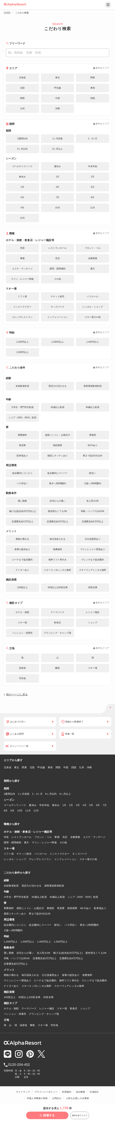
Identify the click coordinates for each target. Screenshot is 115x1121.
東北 (16, 767)
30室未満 (48, 997)
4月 (84, 805)
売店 (64, 837)
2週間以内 (9, 793)
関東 (24, 767)
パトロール (40, 853)
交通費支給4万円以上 (71, 958)
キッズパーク (79, 853)
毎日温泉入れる (30, 975)
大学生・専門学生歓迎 (16, 897)
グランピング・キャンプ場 (44, 1013)
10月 (20, 810)
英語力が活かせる (32, 885)
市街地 (54, 1025)
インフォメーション (65, 859)
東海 (50, 767)
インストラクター (60, 853)
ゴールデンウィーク (15, 805)
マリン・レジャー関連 (44, 842)
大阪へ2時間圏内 (13, 930)
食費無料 (87, 975)
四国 (73, 767)
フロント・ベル (43, 837)
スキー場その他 (88, 859)
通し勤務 (9, 952)
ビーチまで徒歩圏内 (45, 980)
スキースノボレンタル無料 (36, 986)
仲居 (6, 837)
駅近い (58, 924)
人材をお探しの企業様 (77, 1098)
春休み (56, 805)
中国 (65, 767)
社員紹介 (94, 1092)
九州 (81, 767)
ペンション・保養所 (15, 1013)
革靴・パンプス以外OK (17, 958)
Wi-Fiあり (85, 908)
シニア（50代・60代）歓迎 (83, 897)
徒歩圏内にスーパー (40, 924)
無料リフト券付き (69, 980)
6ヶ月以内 (51, 793)
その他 (63, 842)
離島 (32, 1025)
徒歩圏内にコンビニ (15, 924)
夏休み (32, 805)
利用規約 (66, 1092)
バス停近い (70, 924)
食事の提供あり (70, 975)
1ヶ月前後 (24, 793)
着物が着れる (11, 975)
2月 (71, 805)
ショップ (85, 1008)
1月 (64, 805)
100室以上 (9, 997)
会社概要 (80, 1092)
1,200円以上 (11, 941)
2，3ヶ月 (37, 793)
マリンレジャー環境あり (17, 980)
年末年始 (44, 805)
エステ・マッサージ (94, 837)
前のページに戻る (17, 694)
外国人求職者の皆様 (37, 1098)
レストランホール (22, 837)
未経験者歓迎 (11, 885)
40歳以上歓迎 (57, 897)
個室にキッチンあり (15, 913)
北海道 (7, 767)
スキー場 (62, 1008)
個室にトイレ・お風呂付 (30, 908)
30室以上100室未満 (29, 997)
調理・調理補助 (12, 842)
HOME (7, 12)
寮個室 (50, 908)
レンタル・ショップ (15, 859)
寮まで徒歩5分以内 (39, 913)
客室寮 (61, 908)
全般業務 (75, 837)
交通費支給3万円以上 (45, 958)
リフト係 (9, 853)
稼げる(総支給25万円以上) (68, 952)
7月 (105, 805)
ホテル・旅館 (11, 1008)
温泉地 (23, 1025)
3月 (78, 805)
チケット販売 (24, 853)
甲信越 (41, 767)
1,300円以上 (27, 941)
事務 (57, 837)
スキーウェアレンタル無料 (69, 986)
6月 (98, 805)
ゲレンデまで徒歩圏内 (94, 980)
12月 (36, 810)
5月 (91, 805)
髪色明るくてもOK (96, 952)
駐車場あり (100, 908)
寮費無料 (9, 908)
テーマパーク (29, 1008)
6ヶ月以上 (65, 793)
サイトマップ (23, 1092)
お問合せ (56, 1098)
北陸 (32, 767)
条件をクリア (102, 68)
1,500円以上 (61, 941)
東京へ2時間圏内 (89, 924)
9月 (12, 810)
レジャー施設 (46, 1008)
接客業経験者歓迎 (54, 885)
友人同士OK (43, 952)
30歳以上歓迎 (39, 897)
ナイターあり (11, 986)
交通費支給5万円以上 (16, 963)
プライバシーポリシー (46, 1092)
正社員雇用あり (50, 975)
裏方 (26, 842)
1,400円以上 (44, 941)
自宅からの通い (25, 952)
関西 (58, 767)
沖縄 (89, 767)
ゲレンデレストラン (40, 859)
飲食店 (73, 1008)
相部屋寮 (72, 908)
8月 (6, 810)
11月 (28, 810)
